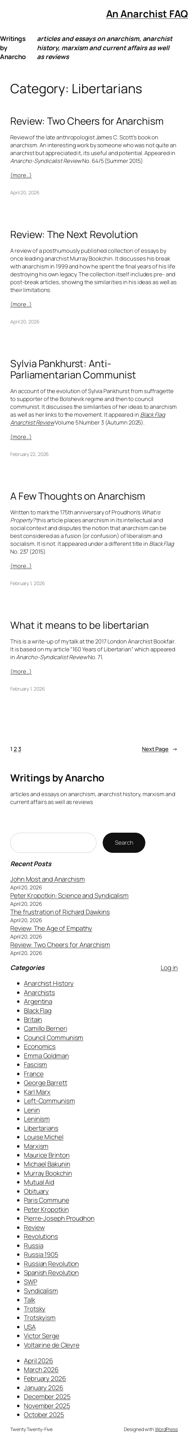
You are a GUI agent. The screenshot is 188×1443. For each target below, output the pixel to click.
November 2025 (47, 1405)
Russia (33, 1245)
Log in (169, 967)
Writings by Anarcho (57, 778)
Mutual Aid (39, 1182)
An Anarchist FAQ (147, 13)
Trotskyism (40, 1317)
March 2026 (41, 1369)
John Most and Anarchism (47, 879)
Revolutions (41, 1236)
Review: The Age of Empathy (51, 928)
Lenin (32, 1110)
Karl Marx (37, 1091)
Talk (29, 1299)
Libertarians (41, 1128)
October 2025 (44, 1414)
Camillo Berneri (45, 1028)
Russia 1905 (41, 1254)
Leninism (37, 1118)
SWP (30, 1281)
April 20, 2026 (25, 192)
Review (34, 1227)
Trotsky (34, 1308)
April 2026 (38, 1360)
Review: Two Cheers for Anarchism (87, 121)
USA (30, 1326)
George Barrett (45, 1082)
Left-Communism (49, 1100)
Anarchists (39, 992)
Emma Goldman (46, 1055)
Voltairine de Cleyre (51, 1345)
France (33, 1073)
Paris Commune (46, 1200)
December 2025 (47, 1396)
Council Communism (53, 1037)
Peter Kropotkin (46, 1209)
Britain (33, 1019)
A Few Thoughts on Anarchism (77, 496)
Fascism (35, 1064)
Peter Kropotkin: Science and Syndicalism (69, 895)
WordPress (166, 1429)
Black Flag (38, 1010)
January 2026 (43, 1387)
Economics (40, 1046)
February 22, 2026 (29, 454)
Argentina (38, 1001)
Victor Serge (41, 1335)
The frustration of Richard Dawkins (60, 911)
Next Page (160, 749)
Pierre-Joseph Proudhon (59, 1218)
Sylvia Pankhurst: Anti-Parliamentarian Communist (73, 369)
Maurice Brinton (47, 1155)
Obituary (36, 1191)
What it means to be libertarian (79, 625)
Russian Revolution (51, 1263)
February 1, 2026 (27, 583)
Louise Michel (43, 1137)
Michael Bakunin (47, 1164)
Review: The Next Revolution (74, 234)
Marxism (36, 1146)
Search (124, 842)
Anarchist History (49, 983)
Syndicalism (41, 1290)
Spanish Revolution (51, 1272)
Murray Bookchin (48, 1173)
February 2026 (45, 1378)
